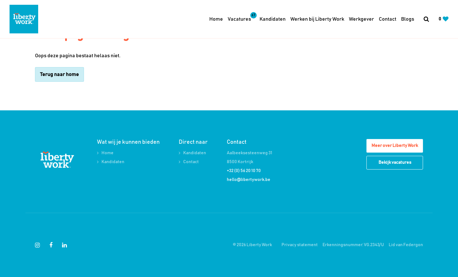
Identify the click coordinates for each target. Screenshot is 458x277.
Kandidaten (273, 19)
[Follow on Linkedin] (64, 245)
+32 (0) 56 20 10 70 (244, 171)
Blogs (407, 19)
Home (216, 19)
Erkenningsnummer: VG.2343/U (353, 245)
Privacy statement (299, 245)
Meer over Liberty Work (394, 145)
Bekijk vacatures (394, 162)
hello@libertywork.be (248, 179)
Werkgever (361, 19)
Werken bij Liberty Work (317, 19)
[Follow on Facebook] (50, 245)
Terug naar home (59, 74)
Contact (387, 19)
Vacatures (241, 18)
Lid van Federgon (406, 245)
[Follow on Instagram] (37, 245)
